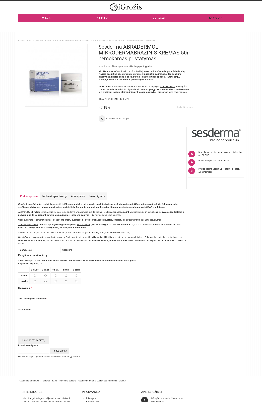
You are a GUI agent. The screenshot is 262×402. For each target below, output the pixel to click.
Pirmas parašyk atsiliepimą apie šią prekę (128, 71)
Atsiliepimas (24, 252)
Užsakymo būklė (86, 323)
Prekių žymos (97, 139)
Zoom (54, 80)
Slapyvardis (24, 230)
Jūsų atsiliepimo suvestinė (32, 241)
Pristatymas (87, 341)
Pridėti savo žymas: (28, 288)
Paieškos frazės (49, 323)
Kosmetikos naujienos (92, 350)
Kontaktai (86, 347)
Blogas (122, 323)
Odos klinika (88, 353)
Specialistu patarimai (92, 356)
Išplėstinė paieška (67, 323)
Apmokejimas (88, 344)
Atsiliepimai (78, 139)
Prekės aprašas (29, 139)
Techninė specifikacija (54, 139)
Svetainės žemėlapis (29, 323)
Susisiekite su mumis (107, 323)
